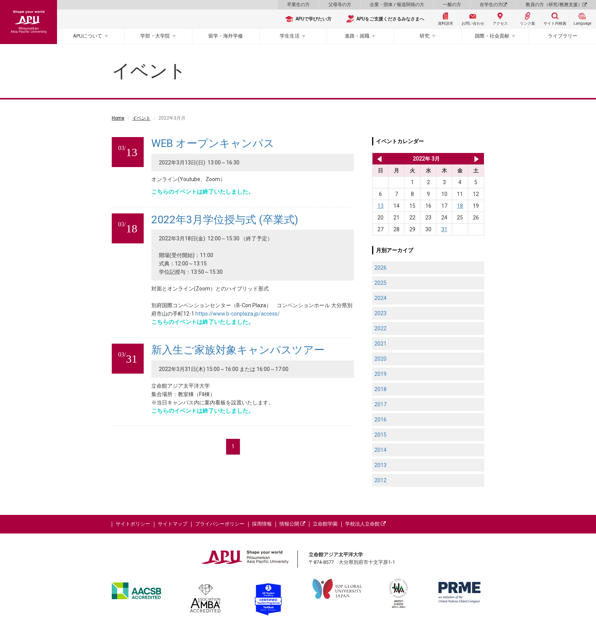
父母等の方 (339, 4)
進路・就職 (357, 36)
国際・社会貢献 (492, 36)
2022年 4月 (476, 159)
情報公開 (292, 524)
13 (380, 206)
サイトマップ (172, 524)
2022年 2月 (378, 159)
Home (118, 118)
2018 (380, 389)
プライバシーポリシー (219, 524)
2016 (380, 420)
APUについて (87, 36)
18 (460, 206)
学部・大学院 (155, 36)
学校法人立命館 (365, 524)
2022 (380, 328)
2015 (380, 435)
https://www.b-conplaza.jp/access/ (237, 314)
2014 (380, 450)
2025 (380, 283)
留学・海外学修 (225, 36)
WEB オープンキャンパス (212, 143)
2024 (380, 298)
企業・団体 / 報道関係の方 (397, 4)
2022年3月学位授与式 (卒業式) (224, 219)
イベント (141, 118)
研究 (425, 36)
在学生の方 (493, 4)
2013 (380, 465)
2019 (380, 374)
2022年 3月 (426, 159)
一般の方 (452, 4)
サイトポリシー (133, 524)
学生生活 (290, 36)
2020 (380, 359)
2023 (380, 313)
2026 (380, 268)
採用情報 (262, 524)
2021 (380, 344)
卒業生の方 (298, 4)
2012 (380, 480)
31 (444, 229)
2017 (380, 404)
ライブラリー (562, 36)
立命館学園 (325, 524)
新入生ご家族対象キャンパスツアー (238, 350)
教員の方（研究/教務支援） (556, 4)
